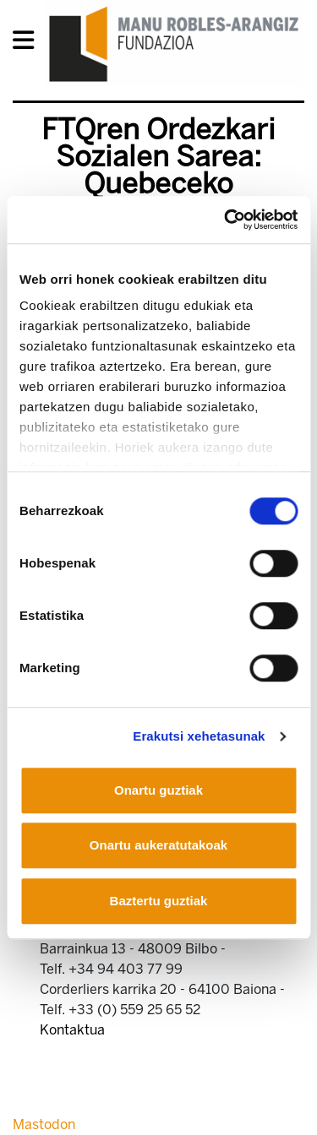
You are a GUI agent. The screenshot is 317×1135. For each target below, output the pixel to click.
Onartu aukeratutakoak (158, 845)
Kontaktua (72, 1030)
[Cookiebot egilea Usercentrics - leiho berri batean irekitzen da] (226, 220)
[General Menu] (28, 43)
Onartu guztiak (158, 790)
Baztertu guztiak (159, 900)
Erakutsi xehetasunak (199, 736)
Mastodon (44, 1124)
